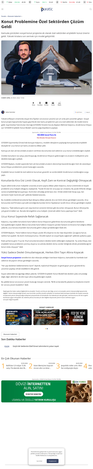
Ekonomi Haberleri (14, 16)
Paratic (3, 16)
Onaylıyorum (52, 461)
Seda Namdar (10, 112)
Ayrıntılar (39, 461)
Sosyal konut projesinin (11, 257)
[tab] (45, 328)
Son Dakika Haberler (13, 339)
